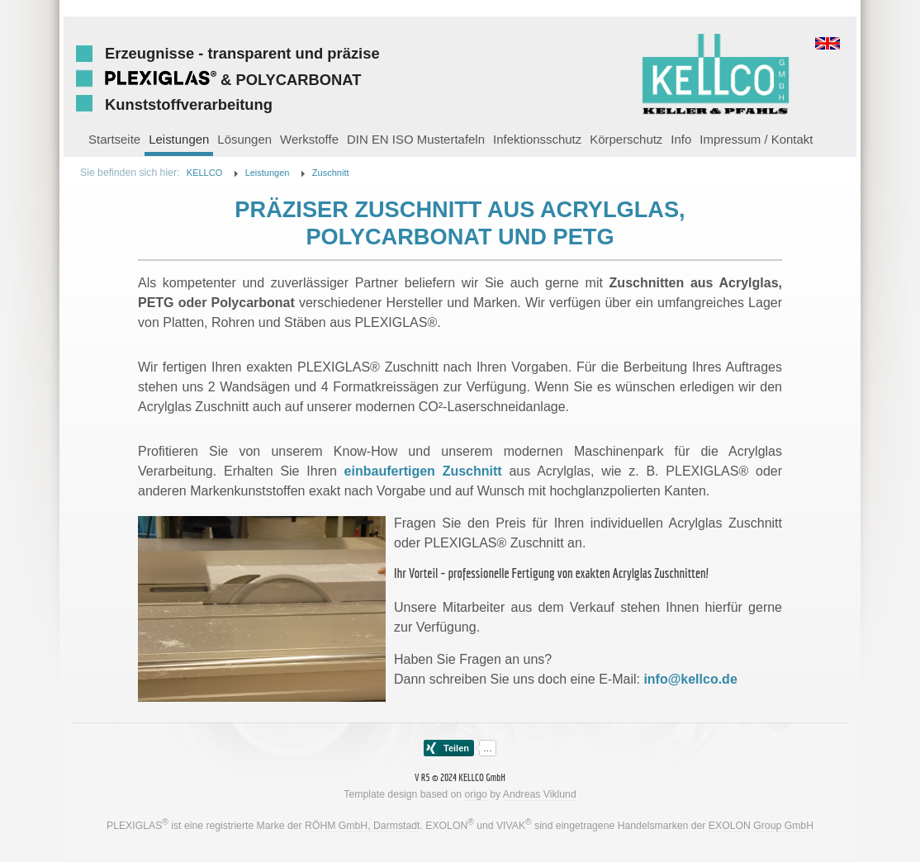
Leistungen (179, 139)
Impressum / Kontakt (756, 139)
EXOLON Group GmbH (761, 825)
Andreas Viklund (539, 794)
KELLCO (204, 173)
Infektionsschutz (537, 139)
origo (476, 794)
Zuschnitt (330, 173)
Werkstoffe (309, 139)
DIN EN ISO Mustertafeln (416, 139)
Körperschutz (626, 139)
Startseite (114, 139)
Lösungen (244, 139)
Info (681, 139)
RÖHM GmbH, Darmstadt (362, 825)
